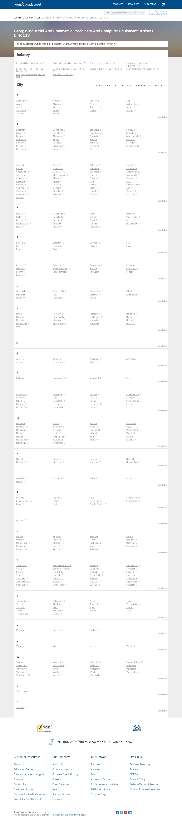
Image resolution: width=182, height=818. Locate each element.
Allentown (57, 104)
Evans (56, 249)
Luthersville (58, 408)
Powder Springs (97, 504)
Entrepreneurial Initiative (104, 784)
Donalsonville (22, 224)
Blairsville (94, 136)
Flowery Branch (60, 269)
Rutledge (94, 550)
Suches (56, 582)
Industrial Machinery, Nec (27, 63)
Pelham (56, 501)
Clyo (92, 182)
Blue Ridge (21, 140)
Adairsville (94, 101)
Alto (18, 107)
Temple (129, 601)
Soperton (130, 575)
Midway (19, 437)
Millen (92, 437)
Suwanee (20, 585)
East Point (20, 243)
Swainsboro (58, 585)
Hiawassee (58, 320)
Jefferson (94, 359)
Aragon (129, 107)
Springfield (21, 579)
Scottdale (130, 569)
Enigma (129, 246)
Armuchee (21, 111)
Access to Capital (100, 779)
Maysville (130, 427)
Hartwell (20, 317)
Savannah (94, 569)
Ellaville (19, 246)
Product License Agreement (145, 789)
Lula (128, 404)
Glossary (19, 779)
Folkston (93, 269)
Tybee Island (22, 614)
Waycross (94, 666)
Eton (18, 249)
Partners (95, 764)
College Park (132, 185)
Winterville (131, 672)
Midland (93, 433)
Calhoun (93, 165)
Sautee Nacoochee (61, 569)
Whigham (20, 669)
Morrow (93, 440)
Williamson (21, 672)
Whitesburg (95, 669)
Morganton (58, 440)
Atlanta (93, 111)
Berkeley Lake (96, 133)
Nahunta (20, 459)
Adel (128, 101)
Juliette (93, 362)
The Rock (57, 604)
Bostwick (130, 140)
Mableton (20, 424)
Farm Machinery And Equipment (141, 69)
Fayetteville (95, 266)
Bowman (94, 143)
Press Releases (60, 784)
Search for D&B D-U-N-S (27, 799)
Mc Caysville (22, 430)
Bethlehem (131, 133)
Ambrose (57, 107)
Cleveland (20, 182)
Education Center (23, 769)
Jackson (20, 359)
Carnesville (58, 169)
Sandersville (132, 566)
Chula (92, 175)
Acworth (57, 101)
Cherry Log (21, 175)
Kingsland (94, 378)
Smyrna (19, 575)
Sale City (94, 566)
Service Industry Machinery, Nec (67, 63)
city (112, 44)
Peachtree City (133, 498)
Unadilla (20, 630)
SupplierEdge (98, 794)
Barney (129, 130)
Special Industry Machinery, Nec (104, 69)
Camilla (129, 165)
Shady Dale (58, 572)
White (55, 669)
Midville (129, 433)
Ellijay (92, 246)
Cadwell (20, 165)
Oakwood (57, 479)
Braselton (130, 143)
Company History (62, 769)
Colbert (93, 185)
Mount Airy (21, 443)
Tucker (93, 611)
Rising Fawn (22, 543)
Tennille (20, 604)
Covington (21, 194)
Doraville (57, 224)
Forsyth (19, 272)
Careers (56, 779)
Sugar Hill (94, 582)
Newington (131, 459)
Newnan (20, 462)
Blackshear (58, 136)
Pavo (92, 498)
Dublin (19, 227)
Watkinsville (58, 666)
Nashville (57, 459)
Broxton (93, 146)
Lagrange (57, 395)
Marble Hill (131, 424)
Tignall (129, 608)
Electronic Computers (63, 75)
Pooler (56, 504)
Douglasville (131, 224)
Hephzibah (21, 320)
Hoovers (57, 799)
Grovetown (58, 298)
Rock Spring (95, 543)
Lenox (56, 398)
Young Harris (22, 692)
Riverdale (57, 543)
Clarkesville (131, 175)
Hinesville (94, 320)
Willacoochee (132, 669)
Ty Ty (128, 611)
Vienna (93, 646)
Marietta (20, 427)
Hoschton (130, 324)
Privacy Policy (137, 779)
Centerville (58, 172)
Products (19, 764)
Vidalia (56, 646)
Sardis (19, 569)
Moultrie (130, 440)
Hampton (94, 314)
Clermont (130, 178)
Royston (56, 550)
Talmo (92, 601)
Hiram (129, 320)
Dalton (19, 217)
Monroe (129, 437)
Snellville (57, 575)
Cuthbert (20, 198)
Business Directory (140, 764)
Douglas (93, 224)
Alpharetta (131, 104)
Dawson (93, 217)
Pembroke (94, 501)
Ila (17, 343)
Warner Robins (133, 662)
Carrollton (94, 169)
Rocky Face (21, 546)
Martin (92, 427)
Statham (93, 579)
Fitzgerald (130, 266)
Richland (20, 540)
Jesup (19, 362)
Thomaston (95, 604)
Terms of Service (74, 815)
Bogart (56, 140)
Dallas (129, 214)
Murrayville (58, 443)
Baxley (19, 133)
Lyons (92, 408)
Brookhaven (58, 146)
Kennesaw (58, 378)
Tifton (55, 608)
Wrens (56, 675)
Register (57, 537)
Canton (19, 169)
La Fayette (21, 395)
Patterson (57, 498)
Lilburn (19, 401)
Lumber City (21, 408)
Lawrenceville (132, 395)
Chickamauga (59, 175)
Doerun (129, 220)
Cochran (57, 185)
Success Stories (61, 794)
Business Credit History (65, 774)
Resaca (129, 537)
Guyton (93, 298)
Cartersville (131, 169)
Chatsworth (131, 172)
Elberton (93, 243)
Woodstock (21, 675)
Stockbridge (131, 579)
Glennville (20, 295)
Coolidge (57, 191)
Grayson (94, 295)
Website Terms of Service (144, 784)
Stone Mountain (23, 582)
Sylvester (130, 585)
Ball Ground (95, 130)
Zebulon (20, 708)
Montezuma (21, 440)
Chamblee (94, 172)
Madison (93, 424)
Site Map (134, 769)
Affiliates (95, 769)
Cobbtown (21, 185)
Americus (94, 107)
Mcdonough (95, 430)
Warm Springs (96, 662)
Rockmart (130, 543)
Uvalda (93, 630)
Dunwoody (95, 227)
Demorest (57, 220)
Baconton (20, 130)
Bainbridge (58, 130)
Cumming (130, 194)
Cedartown (21, 172)
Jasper (56, 359)
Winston (93, 672)
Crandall (57, 194)
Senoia (19, 572)
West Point (131, 666)
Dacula (19, 214)
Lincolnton (57, 401)
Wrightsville (95, 675)
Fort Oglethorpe (60, 272)
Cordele (93, 191)
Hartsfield (130, 314)
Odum (129, 479)
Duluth (56, 227)
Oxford (19, 482)
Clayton (93, 178)
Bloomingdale (132, 136)
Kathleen (20, 378)
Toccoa (19, 611)
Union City (57, 630)
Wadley (19, 662)
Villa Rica (130, 646)
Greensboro (131, 295)
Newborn (94, 459)
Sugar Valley (132, 582)
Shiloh (129, 572)
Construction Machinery (100, 63)
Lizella (56, 404)
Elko (128, 243)
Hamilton (57, 314)
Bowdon (20, 143)
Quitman (20, 520)
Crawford (94, 194)
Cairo (55, 165)
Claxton (56, 178)
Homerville (94, 324)
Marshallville (58, 427)
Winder (56, 672)
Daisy (92, 214)
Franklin (20, 275)
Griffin (19, 298)
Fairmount (57, 266)
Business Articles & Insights (29, 774)
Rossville (130, 546)
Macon (56, 424)
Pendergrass (132, 501)
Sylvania (93, 585)
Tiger (92, 608)
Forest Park (131, 269)
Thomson (20, 608)
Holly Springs (59, 324)
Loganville (94, 404)
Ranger (19, 537)
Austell (56, 114)
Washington (21, 666)
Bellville (56, 133)
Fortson (129, 272)
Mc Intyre (57, 430)
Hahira (19, 314)
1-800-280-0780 (158, 14)
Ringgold (130, 540)
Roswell (20, 550)
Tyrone (56, 614)
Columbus (20, 188)
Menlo (19, 433)
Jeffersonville (132, 359)
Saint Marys (21, 566)
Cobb (128, 182)
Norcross (94, 462)
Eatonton (57, 243)
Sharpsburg (95, 572)
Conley (129, 188)
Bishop (19, 136)
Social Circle (95, 575)
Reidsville (94, 537)
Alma (92, 104)
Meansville (131, 430)
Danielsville (58, 217)
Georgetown (95, 291)
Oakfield (20, 479)
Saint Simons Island (62, 566)
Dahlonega (58, 214)
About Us (57, 764)
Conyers (20, 191)
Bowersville (58, 143)
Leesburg (20, 398)
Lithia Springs (132, 401)
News (55, 789)
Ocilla (92, 479)
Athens (56, 111)
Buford (56, 149)
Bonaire (93, 140)
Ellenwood (58, 246)
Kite (128, 378)
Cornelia (130, 191)
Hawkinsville (58, 317)
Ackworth (20, 101)
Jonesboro (58, 362)
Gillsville (130, 291)
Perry (18, 504)
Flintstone (20, 269)
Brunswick (131, 146)
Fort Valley (94, 272)
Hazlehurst (95, 317)
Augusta (20, 114)
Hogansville (21, 324)
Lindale (93, 401)
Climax (56, 182)
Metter (56, 433)
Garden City (58, 291)
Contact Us (20, 784)
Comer (56, 188)
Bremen (20, 146)
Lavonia (93, 395)
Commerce (95, 188)
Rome (55, 546)
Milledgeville (58, 437)
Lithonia (20, 404)
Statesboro (58, 579)
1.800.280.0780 (72, 742)
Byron (92, 149)
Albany (19, 104)
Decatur (20, 220)
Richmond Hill (59, 540)
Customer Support (24, 789)
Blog (93, 774)
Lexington (130, 398)
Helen (129, 317)
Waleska (57, 662)
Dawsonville (131, 217)
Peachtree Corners (25, 501)
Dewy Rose (95, 220)
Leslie (92, 398)
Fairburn (20, 266)
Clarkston (20, 178)
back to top (162, 117)
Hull (18, 327)
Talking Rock (22, 601)
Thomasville (131, 604)
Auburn (129, 111)
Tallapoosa (58, 601)
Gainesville (21, 291)
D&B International (100, 789)
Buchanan (21, 149)
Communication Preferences (29, 794)
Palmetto (20, 498)
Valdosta (20, 646)
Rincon (93, 540)
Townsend (58, 611)
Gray (55, 295)
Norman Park (132, 462)
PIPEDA (134, 774)
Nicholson (57, 462)
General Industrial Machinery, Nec (68, 69)
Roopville (94, 546)
